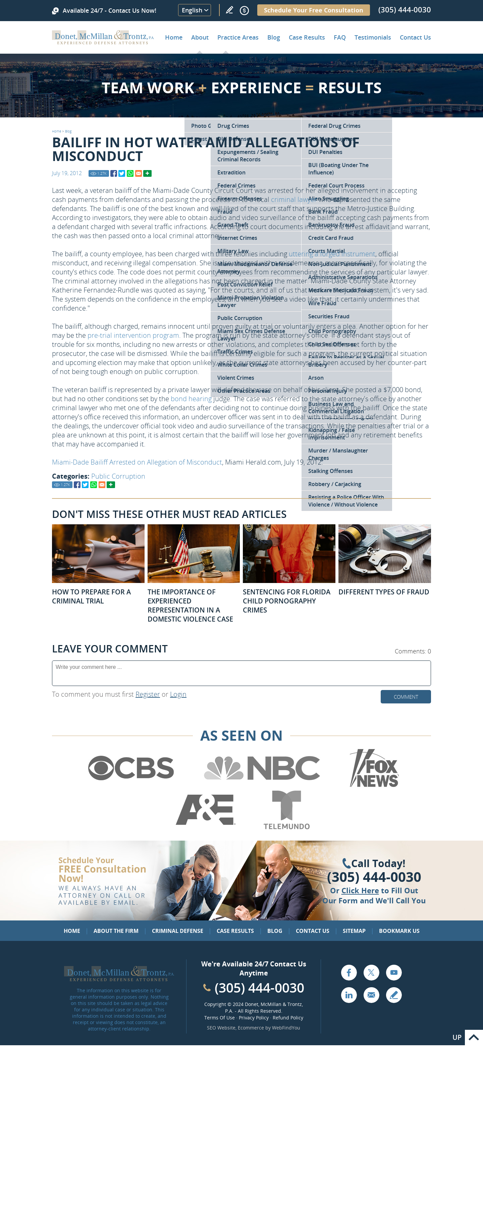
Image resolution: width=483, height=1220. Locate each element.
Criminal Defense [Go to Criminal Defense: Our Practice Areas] (177, 931)
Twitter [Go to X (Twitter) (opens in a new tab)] (371, 972)
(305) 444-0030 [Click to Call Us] (374, 876)
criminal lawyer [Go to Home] (294, 199)
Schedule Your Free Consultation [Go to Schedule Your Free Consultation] (313, 10)
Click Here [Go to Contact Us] (360, 890)
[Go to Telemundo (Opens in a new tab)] (286, 828)
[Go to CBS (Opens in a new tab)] (130, 786)
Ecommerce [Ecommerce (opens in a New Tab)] (251, 1027)
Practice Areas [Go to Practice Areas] (238, 37)
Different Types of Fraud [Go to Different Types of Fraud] (383, 591)
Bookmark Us (399, 931)
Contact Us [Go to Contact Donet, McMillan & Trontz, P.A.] (415, 37)
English (192, 10)
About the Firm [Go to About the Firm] (116, 931)
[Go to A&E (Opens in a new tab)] (205, 828)
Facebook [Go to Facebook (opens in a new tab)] (349, 972)
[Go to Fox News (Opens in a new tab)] (373, 786)
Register (148, 694)
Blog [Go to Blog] (68, 131)
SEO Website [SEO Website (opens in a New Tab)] (221, 1027)
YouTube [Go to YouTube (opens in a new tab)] (394, 972)
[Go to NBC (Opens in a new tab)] (262, 786)
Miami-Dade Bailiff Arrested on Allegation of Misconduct (137, 462)
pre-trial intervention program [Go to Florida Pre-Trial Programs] (133, 335)
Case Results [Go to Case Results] (307, 37)
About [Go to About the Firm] (200, 37)
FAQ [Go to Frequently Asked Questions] (340, 37)
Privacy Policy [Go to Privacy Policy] (254, 1017)
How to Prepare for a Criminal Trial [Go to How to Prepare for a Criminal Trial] (91, 596)
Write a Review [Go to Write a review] (229, 9)
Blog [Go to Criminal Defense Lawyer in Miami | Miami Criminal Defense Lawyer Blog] (273, 37)
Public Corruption (118, 476)
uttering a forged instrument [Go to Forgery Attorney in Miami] (332, 253)
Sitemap (354, 931)
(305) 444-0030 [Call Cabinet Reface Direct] (259, 987)
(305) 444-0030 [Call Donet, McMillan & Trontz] (404, 9)
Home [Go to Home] (173, 37)
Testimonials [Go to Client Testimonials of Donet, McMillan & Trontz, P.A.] (373, 37)
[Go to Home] (103, 42)
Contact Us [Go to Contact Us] (312, 931)
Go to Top (474, 1037)
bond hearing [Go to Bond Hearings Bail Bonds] (191, 398)
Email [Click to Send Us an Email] (371, 995)
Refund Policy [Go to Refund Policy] (288, 1017)
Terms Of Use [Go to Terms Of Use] (219, 1017)
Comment (406, 696)
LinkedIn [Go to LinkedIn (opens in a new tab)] (349, 995)
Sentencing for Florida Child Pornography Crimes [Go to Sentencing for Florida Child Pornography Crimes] (286, 601)
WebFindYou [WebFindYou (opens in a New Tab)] (286, 1027)
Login (178, 694)
